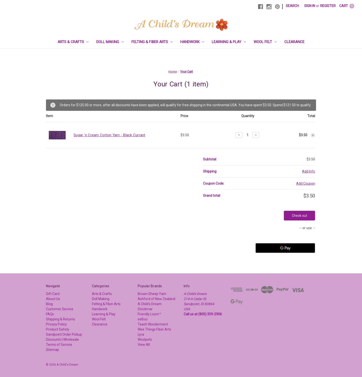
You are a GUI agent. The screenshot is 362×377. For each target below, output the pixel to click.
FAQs (50, 314)
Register (328, 6)
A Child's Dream (150, 304)
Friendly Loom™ (149, 314)
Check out (299, 216)
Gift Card (53, 294)
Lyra (141, 334)
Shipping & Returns (60, 319)
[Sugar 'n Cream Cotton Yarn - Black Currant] (247, 135)
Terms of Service (59, 345)
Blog (49, 304)
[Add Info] (308, 171)
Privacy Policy (56, 324)
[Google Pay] (285, 248)
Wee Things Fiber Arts (154, 329)
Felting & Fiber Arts (152, 42)
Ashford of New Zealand (156, 299)
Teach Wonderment (153, 324)
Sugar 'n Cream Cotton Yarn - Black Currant (109, 135)
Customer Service (59, 309)
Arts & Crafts (73, 42)
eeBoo (143, 319)
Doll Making (110, 42)
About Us (53, 299)
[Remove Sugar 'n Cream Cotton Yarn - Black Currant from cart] (313, 135)
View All (144, 345)
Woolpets (145, 339)
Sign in (309, 6)
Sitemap (52, 350)
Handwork (192, 42)
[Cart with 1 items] (347, 6)
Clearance (294, 42)
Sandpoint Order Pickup (64, 334)
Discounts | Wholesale (62, 339)
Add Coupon (305, 183)
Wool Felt (265, 42)
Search (292, 6)
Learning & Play (229, 42)
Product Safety (57, 329)
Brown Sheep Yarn (152, 294)
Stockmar (145, 309)
